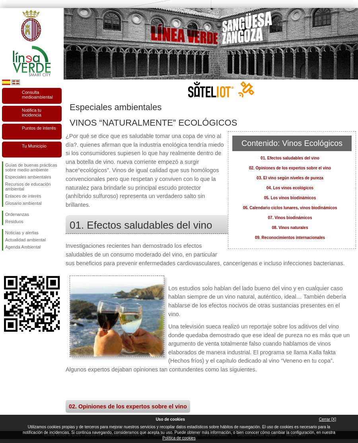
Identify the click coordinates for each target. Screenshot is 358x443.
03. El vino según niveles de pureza (290, 178)
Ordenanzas (17, 214)
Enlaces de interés (23, 196)
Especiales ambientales (28, 177)
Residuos (14, 221)
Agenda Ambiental (23, 247)
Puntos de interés (39, 128)
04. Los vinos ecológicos (290, 188)
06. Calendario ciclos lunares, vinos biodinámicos (290, 208)
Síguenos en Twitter (20, 263)
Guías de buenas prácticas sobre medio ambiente (31, 167)
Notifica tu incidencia (31, 112)
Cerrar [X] (327, 419)
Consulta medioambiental (37, 94)
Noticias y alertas (22, 232)
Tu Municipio (34, 146)
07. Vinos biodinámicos (290, 218)
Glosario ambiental (23, 203)
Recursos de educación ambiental (28, 186)
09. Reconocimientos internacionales (290, 237)
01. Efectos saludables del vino (290, 158)
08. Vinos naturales (290, 227)
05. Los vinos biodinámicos (290, 198)
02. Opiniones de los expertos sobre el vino (290, 168)
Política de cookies (178, 438)
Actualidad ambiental (25, 239)
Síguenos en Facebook (7, 263)
